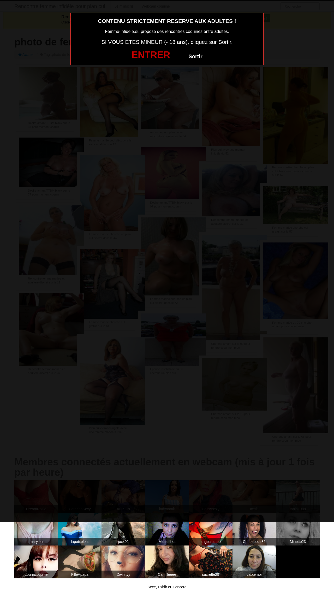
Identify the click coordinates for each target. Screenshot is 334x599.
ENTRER (151, 55)
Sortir (195, 56)
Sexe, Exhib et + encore (166, 587)
